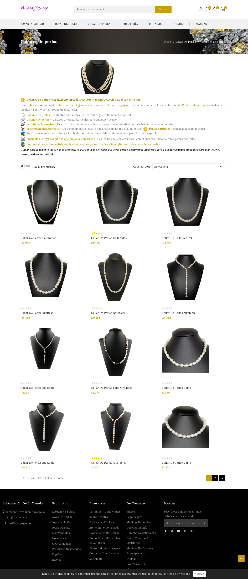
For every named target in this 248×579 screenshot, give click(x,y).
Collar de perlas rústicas (36, 312)
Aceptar (199, 573)
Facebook (165, 531)
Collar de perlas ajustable (179, 312)
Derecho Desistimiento (141, 533)
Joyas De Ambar (32, 23)
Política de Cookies (101, 522)
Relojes (178, 23)
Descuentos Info (137, 527)
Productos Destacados (66, 549)
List (28, 167)
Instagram (191, 531)
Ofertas (131, 558)
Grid (23, 167)
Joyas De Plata (66, 23)
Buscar (163, 9)
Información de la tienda (23, 503)
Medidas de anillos (139, 522)
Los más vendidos (138, 564)
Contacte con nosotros (104, 553)
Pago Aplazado (136, 553)
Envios (131, 511)
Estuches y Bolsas (63, 511)
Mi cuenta (96, 558)
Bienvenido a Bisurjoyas (104, 548)
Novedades (59, 538)
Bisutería (130, 23)
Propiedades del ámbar (104, 533)
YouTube (178, 531)
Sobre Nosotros (99, 517)
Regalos (155, 23)
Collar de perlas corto (176, 387)
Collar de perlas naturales (108, 312)
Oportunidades (61, 543)
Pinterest (185, 531)
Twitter (172, 531)
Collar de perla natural (177, 238)
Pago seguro (134, 517)
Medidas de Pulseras (140, 548)
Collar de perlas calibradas (38, 238)
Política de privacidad (176, 573)
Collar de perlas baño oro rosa (111, 387)
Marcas (201, 23)
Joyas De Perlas (100, 23)
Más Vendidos (61, 533)
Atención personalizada (104, 527)
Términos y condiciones (105, 511)
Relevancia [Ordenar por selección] (188, 166)
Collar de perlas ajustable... (109, 462)
